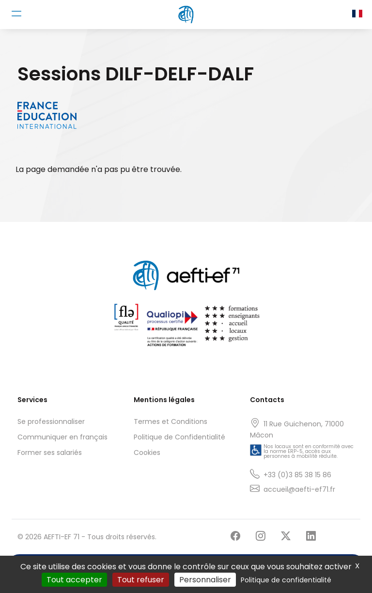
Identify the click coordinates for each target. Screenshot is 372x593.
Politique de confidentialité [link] (286, 580)
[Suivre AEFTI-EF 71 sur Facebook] (235, 536)
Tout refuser (140, 579)
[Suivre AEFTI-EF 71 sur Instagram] (260, 536)
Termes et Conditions (170, 421)
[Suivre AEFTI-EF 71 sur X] (286, 536)
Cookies (147, 452)
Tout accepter (74, 579)
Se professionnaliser (51, 421)
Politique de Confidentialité (179, 437)
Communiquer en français (62, 437)
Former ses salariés (49, 452)
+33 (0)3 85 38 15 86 (297, 475)
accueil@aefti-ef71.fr (299, 489)
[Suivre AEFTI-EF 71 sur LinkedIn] (311, 536)
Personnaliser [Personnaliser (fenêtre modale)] (205, 579)
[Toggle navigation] (16, 13)
